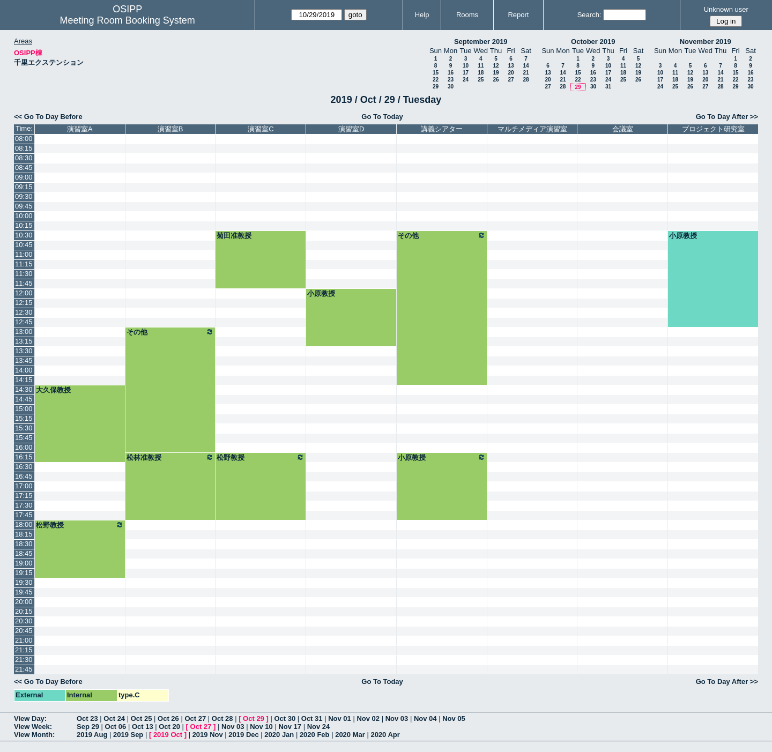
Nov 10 (261, 727)
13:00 (24, 331)
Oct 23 (87, 718)
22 (436, 80)
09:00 (24, 177)
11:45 (24, 283)
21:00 (24, 640)
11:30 (24, 274)
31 (608, 87)
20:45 (24, 631)
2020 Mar (350, 735)
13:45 (24, 360)
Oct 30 (284, 718)
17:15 (24, 496)
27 (511, 80)
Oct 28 (222, 718)
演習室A (80, 129)
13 (511, 66)
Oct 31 (312, 718)
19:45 (24, 592)
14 (526, 66)
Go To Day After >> (727, 117)
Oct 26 (168, 718)
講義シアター (442, 129)
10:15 (24, 225)
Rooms (467, 15)
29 (436, 87)
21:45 (24, 669)
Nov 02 (368, 718)
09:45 (24, 206)
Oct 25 (141, 718)
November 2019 (705, 42)
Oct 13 (142, 727)
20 (511, 73)
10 (466, 66)
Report (518, 15)
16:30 (24, 467)
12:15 (24, 303)
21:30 (24, 660)
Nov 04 (425, 718)
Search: (589, 15)
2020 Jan (279, 735)
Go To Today (382, 117)
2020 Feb (315, 735)
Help (422, 15)
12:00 (24, 293)
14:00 (24, 370)
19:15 (24, 573)
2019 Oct (167, 735)
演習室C (260, 129)
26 (496, 80)
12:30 (24, 312)
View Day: (30, 718)
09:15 (24, 187)
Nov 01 (339, 718)
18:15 (24, 534)
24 (466, 80)
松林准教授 (170, 457)
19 (496, 73)
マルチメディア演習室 (532, 129)
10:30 (24, 235)
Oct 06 (116, 727)
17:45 (24, 515)
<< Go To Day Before (48, 117)
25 (481, 80)
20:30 (24, 621)
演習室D (351, 129)
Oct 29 (253, 718)
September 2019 (481, 42)
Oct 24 (114, 718)
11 (481, 66)
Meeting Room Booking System (127, 20)
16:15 (24, 457)
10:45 (24, 245)
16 (451, 73)
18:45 (24, 553)
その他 (442, 235)
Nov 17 (289, 727)
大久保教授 (53, 390)
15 (436, 73)
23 (451, 80)
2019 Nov (207, 735)
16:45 (24, 476)
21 (526, 73)
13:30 (24, 351)
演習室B (170, 129)
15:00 (24, 409)
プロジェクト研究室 (713, 129)
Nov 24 (318, 727)
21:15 (24, 650)
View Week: (33, 727)
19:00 (24, 563)
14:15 (24, 380)
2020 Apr (384, 735)
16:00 (24, 447)
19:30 (24, 582)
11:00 (24, 254)
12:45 (24, 322)
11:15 (24, 264)
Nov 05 (453, 718)
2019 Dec (243, 735)
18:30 (24, 544)
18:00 (24, 524)
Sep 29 (88, 727)
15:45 (24, 438)
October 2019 (593, 42)
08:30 (24, 158)
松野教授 (261, 457)
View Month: (34, 735)
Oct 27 (195, 718)
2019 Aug (92, 735)
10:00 (24, 216)
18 (481, 73)
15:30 (24, 428)
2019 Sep (128, 735)
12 (496, 66)
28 (526, 80)
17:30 (24, 505)
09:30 (24, 196)
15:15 (24, 418)
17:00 (24, 486)
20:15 (24, 611)
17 (466, 73)
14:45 (24, 399)
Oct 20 (169, 727)
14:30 (24, 389)
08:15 (24, 148)
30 (451, 87)
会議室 (622, 129)
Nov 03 (397, 718)
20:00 (24, 602)
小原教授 (683, 236)
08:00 (24, 139)
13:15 (24, 341)
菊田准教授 (234, 236)
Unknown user (726, 9)
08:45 (24, 167)
